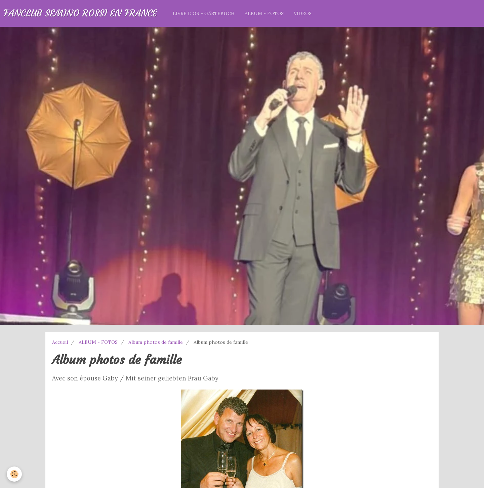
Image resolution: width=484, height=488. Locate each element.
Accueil (60, 342)
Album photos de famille (155, 342)
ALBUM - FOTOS (264, 13)
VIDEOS (303, 13)
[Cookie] (14, 474)
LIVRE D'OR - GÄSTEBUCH (204, 13)
